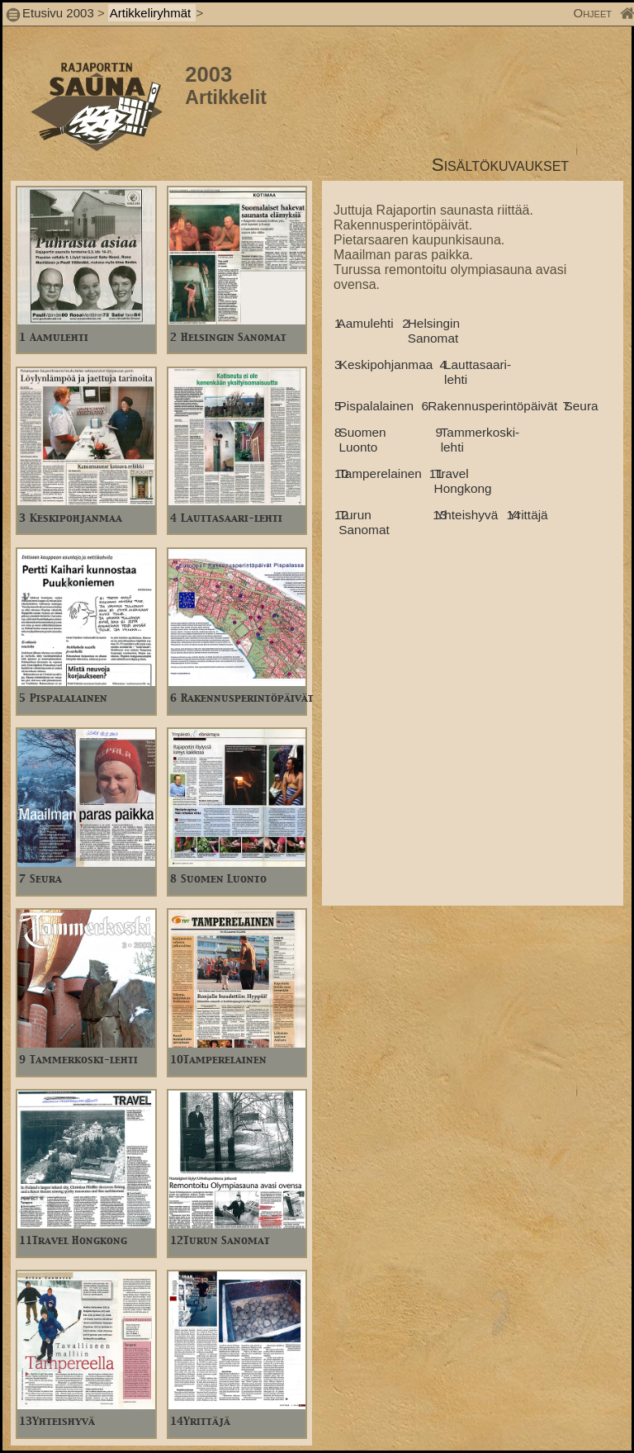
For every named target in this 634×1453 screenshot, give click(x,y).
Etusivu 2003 (58, 13)
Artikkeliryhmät (152, 13)
